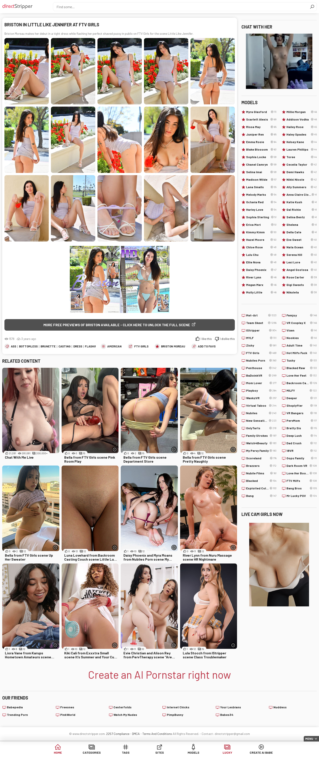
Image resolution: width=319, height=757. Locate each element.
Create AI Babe (261, 752)
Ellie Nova (261, 262)
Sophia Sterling (261, 217)
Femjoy (301, 315)
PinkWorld (67, 715)
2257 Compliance (117, 734)
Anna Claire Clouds (301, 194)
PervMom (301, 420)
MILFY (301, 390)
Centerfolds (122, 707)
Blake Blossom (261, 149)
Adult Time (301, 345)
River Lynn (261, 277)
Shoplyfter (301, 405)
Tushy (301, 360)
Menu (309, 738)
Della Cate (301, 232)
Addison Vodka (301, 119)
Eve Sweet (301, 239)
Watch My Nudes (125, 715)
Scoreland (261, 458)
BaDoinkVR (261, 375)
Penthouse (261, 368)
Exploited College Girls (261, 488)
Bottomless (28, 346)
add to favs (207, 346)
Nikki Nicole (301, 179)
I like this (206, 339)
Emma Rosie (261, 142)
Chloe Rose (261, 247)
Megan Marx (261, 284)
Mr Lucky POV (301, 495)
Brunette (48, 346)
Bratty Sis (301, 428)
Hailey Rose (301, 127)
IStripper (261, 330)
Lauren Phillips (301, 149)
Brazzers (261, 465)
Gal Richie (301, 209)
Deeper (301, 398)
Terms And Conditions (157, 734)
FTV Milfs (301, 480)
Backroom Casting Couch (301, 383)
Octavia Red (261, 202)
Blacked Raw (301, 368)
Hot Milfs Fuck (301, 353)
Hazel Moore (261, 239)
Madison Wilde (261, 179)
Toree (301, 157)
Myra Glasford (261, 112)
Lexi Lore (301, 262)
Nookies (301, 338)
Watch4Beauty (261, 443)
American (114, 346)
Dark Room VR (301, 465)
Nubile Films (261, 473)
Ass (13, 346)
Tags (126, 752)
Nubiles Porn (261, 360)
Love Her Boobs (301, 473)
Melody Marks (261, 194)
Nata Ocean (301, 247)
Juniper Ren (261, 134)
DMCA (136, 734)
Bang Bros (301, 488)
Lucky (227, 752)
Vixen (301, 330)
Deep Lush (301, 435)
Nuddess (280, 707)
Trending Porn (17, 715)
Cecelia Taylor (301, 164)
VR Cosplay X (301, 323)
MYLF (261, 338)
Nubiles (261, 413)
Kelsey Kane (301, 142)
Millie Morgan (301, 112)
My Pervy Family (261, 450)
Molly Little (261, 292)
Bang (261, 495)
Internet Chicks (178, 707)
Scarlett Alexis (261, 119)
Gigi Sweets (301, 284)
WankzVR (261, 398)
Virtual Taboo (261, 405)
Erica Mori (261, 224)
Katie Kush (301, 202)
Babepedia (15, 707)
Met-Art (261, 315)
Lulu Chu (261, 254)
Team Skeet (261, 323)
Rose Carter (301, 277)
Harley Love (261, 209)
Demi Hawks (301, 172)
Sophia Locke (261, 157)
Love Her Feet (301, 375)
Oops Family (301, 458)
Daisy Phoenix (261, 269)
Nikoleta (301, 292)
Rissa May (261, 127)
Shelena (301, 224)
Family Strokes (261, 435)
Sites (159, 752)
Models (193, 752)
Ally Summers (301, 187)
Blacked (261, 480)
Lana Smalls (261, 187)
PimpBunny (175, 715)
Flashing (92, 346)
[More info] (114, 449)
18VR (301, 450)
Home (58, 752)
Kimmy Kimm (261, 232)
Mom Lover (261, 383)
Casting (64, 346)
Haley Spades (301, 134)
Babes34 (226, 715)
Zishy (261, 345)
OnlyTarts (261, 428)
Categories (92, 752)
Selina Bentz (301, 217)
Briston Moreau (173, 346)
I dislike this (227, 339)
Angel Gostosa (301, 269)
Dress (77, 346)
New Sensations (261, 420)
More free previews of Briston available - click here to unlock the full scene (116, 325)
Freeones (67, 707)
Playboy (261, 390)
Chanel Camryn (261, 164)
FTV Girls (141, 346)
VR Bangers (301, 413)
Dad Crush (301, 443)
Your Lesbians (230, 707)
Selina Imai (261, 172)
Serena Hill (301, 254)
